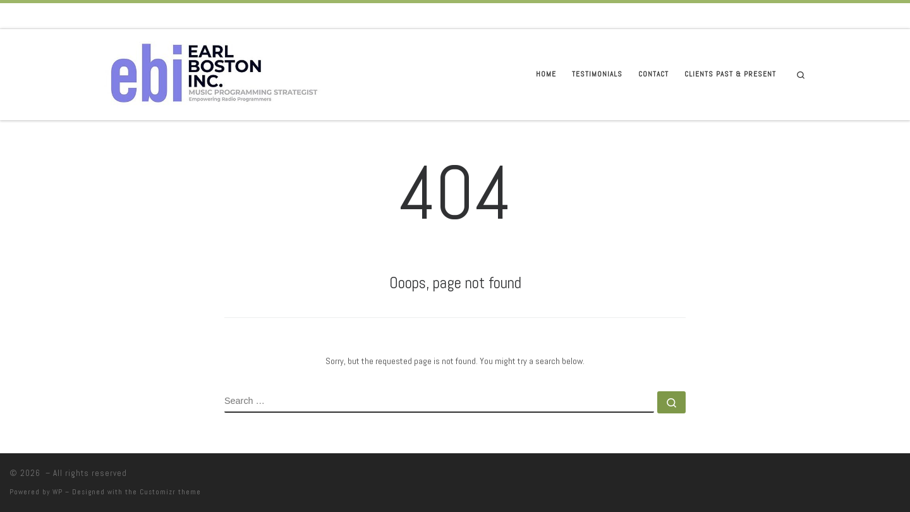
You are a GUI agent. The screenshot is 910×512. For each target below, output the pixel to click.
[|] (213, 72)
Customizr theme (170, 491)
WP (57, 491)
